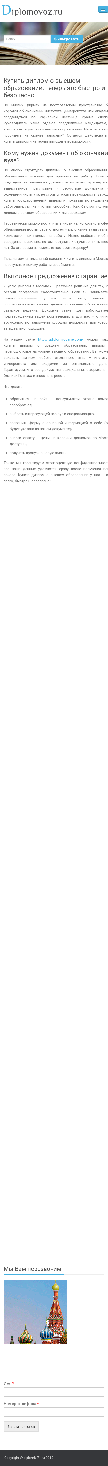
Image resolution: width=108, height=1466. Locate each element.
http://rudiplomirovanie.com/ (60, 339)
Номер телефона (21, 1403)
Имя (9, 1383)
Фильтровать (66, 39)
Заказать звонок (21, 1426)
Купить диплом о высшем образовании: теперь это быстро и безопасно (54, 88)
